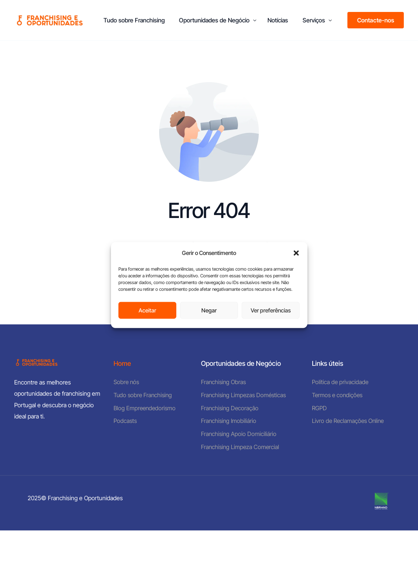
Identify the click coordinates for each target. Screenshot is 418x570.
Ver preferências (271, 310)
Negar (209, 310)
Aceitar (147, 310)
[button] (296, 253)
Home (122, 363)
